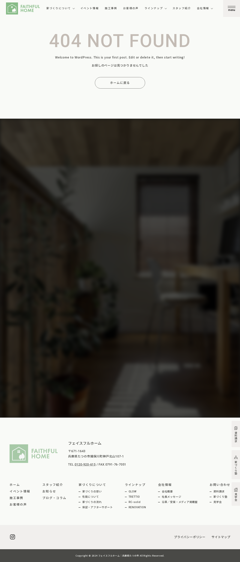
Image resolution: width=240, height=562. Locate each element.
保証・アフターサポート (97, 507)
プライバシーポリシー (190, 537)
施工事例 (111, 8)
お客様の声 (131, 8)
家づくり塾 (220, 496)
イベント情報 (89, 8)
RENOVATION (137, 507)
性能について (90, 496)
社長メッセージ (171, 496)
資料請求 (218, 491)
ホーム (15, 485)
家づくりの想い (92, 491)
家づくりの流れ (92, 502)
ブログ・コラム (54, 498)
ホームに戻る (120, 83)
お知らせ (49, 491)
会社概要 (167, 491)
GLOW (132, 491)
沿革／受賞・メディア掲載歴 (180, 502)
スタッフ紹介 (181, 8)
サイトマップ (221, 537)
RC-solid (135, 502)
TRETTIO (134, 496)
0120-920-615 (85, 464)
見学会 (217, 502)
